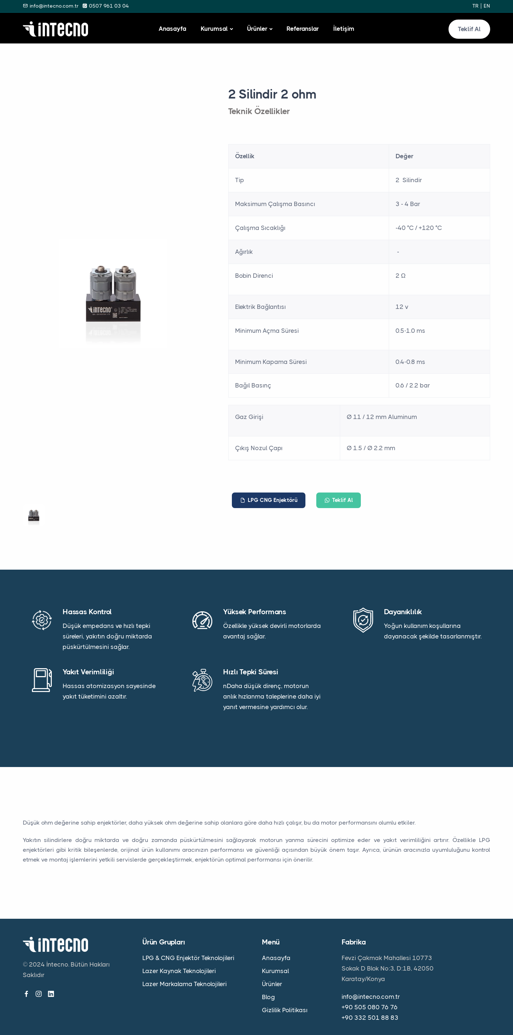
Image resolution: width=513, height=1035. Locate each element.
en (487, 6)
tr (475, 6)
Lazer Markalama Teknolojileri (184, 984)
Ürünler (257, 28)
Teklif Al (469, 29)
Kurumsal (214, 28)
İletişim (343, 28)
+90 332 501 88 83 (370, 1017)
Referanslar (303, 28)
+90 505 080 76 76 (370, 1007)
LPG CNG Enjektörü (268, 500)
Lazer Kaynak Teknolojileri (179, 971)
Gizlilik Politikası (285, 1010)
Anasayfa (172, 28)
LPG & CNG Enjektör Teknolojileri (188, 957)
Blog (268, 997)
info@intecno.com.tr (371, 996)
